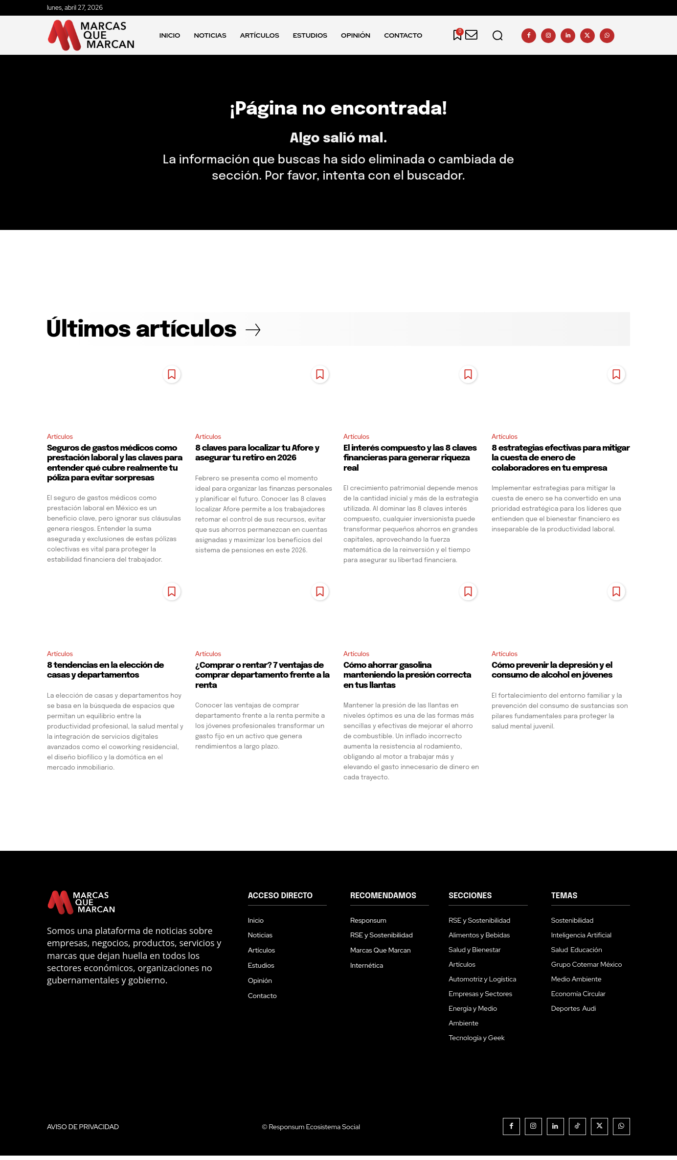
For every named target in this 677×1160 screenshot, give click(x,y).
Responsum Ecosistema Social (314, 1131)
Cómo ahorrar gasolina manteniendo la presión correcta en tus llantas (407, 680)
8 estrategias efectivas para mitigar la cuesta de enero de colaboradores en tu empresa (561, 462)
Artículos (60, 440)
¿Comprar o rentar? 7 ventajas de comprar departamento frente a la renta (262, 680)
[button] (497, 35)
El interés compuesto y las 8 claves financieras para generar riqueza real (409, 462)
